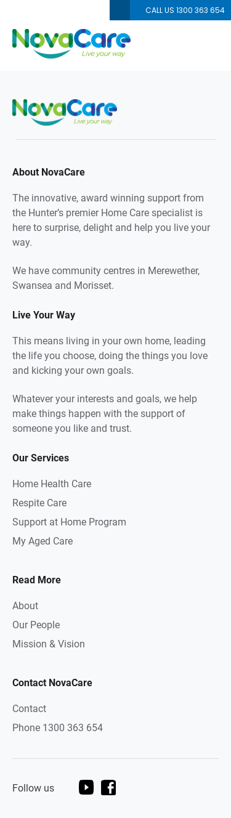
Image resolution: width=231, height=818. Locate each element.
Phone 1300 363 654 (57, 728)
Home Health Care (51, 484)
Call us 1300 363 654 (185, 10)
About (25, 606)
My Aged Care (42, 541)
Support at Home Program (69, 522)
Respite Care (39, 503)
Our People (36, 625)
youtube (86, 787)
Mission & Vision (48, 644)
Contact (29, 709)
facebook (108, 787)
